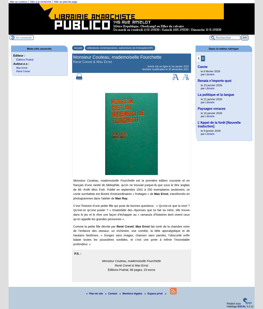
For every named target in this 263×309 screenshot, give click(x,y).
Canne (203, 67)
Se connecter (24, 37)
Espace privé (154, 293)
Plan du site (95, 293)
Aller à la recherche (40, 1)
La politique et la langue (216, 94)
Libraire (209, 74)
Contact (111, 293)
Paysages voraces (211, 108)
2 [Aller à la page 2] (203, 58)
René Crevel (23, 71)
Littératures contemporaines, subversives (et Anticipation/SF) (120, 48)
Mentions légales (131, 293)
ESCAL (242, 306)
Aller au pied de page (65, 1)
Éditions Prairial (24, 59)
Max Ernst (21, 67)
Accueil (78, 48)
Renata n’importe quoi (215, 80)
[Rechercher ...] (225, 37)
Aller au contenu (18, 1)
